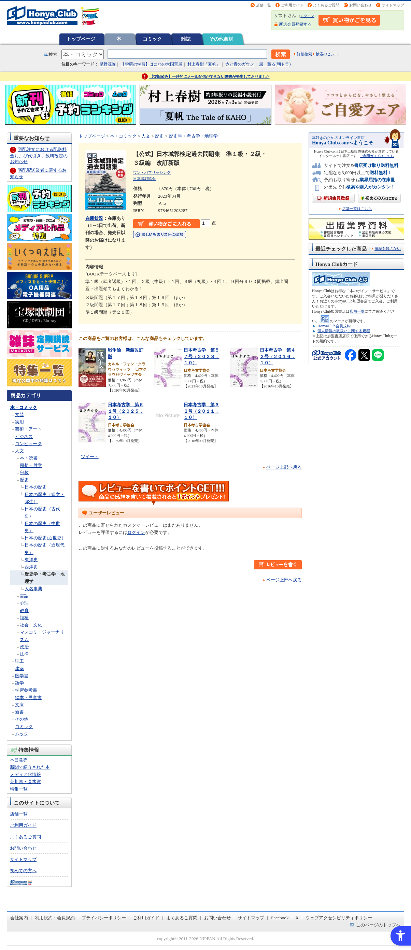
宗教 (24, 472)
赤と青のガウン (239, 64)
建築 (19, 668)
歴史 (24, 479)
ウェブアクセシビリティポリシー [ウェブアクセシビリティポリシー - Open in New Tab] (339, 917)
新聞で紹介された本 (30, 767)
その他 (21, 719)
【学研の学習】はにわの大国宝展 (151, 64)
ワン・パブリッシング (152, 172)
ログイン (307, 16)
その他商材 (221, 39)
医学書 (21, 675)
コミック (152, 39)
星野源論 (107, 64)
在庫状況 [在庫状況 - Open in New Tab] (94, 218)
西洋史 (31, 566)
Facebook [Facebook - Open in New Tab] (280, 917)
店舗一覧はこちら (357, 209)
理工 (19, 661)
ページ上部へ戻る (284, 467)
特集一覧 (19, 789)
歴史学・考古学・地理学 (193, 136)
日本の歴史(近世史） (45, 537)
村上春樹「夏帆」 (203, 64)
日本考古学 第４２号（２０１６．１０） (277, 356)
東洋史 (31, 559)
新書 (19, 711)
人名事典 (33, 588)
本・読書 (29, 457)
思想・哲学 (31, 465)
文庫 (19, 704)
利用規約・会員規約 (55, 917)
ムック (21, 733)
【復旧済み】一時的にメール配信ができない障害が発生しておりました (210, 76)
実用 (19, 421)
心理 (24, 603)
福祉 (24, 617)
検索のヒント (327, 54)
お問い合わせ (360, 5)
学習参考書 (26, 690)
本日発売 (19, 760)
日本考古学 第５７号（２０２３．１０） (201, 356)
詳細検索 (304, 54)
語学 (19, 682)
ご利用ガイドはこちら (377, 156)
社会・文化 (31, 624)
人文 (19, 450)
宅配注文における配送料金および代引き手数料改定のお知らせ (39, 155)
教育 (24, 610)
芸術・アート (28, 428)
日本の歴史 (36, 487)
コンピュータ (28, 443)
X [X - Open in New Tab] (297, 917)
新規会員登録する (295, 24)
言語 (24, 595)
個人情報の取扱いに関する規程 (343, 331)
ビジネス (24, 436)
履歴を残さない (387, 248)
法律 (24, 653)
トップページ (81, 39)
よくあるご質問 (326, 5)
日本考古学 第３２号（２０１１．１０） (201, 411)
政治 (24, 646)
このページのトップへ (378, 924)
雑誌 (185, 39)
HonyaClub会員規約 (334, 326)
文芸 (19, 414)
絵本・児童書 (28, 697)
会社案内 (19, 917)
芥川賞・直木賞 (25, 781)
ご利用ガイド (292, 5)
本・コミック (23, 407)
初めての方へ (23, 870)
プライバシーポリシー (104, 917)
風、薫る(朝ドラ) (274, 64)
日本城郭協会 (144, 178)
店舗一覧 (263, 5)
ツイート (90, 456)
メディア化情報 (25, 774)
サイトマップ (393, 5)
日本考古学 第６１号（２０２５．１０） (125, 411)
